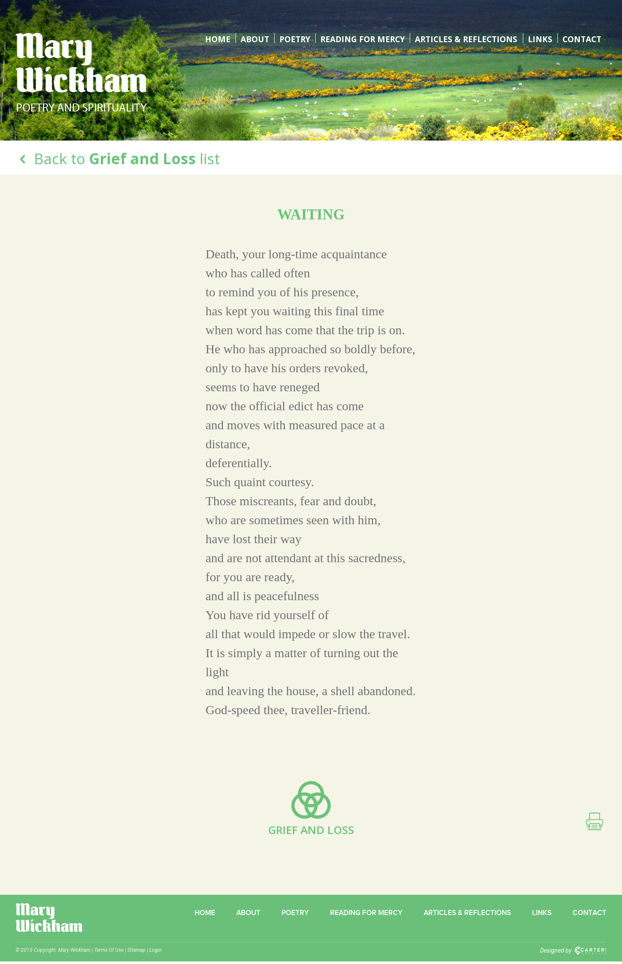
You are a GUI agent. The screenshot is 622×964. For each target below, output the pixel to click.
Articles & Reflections (464, 38)
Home (208, 38)
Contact (581, 38)
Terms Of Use (109, 953)
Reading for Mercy (356, 38)
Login (155, 953)
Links (539, 38)
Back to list (118, 158)
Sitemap (136, 953)
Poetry (286, 38)
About (245, 38)
